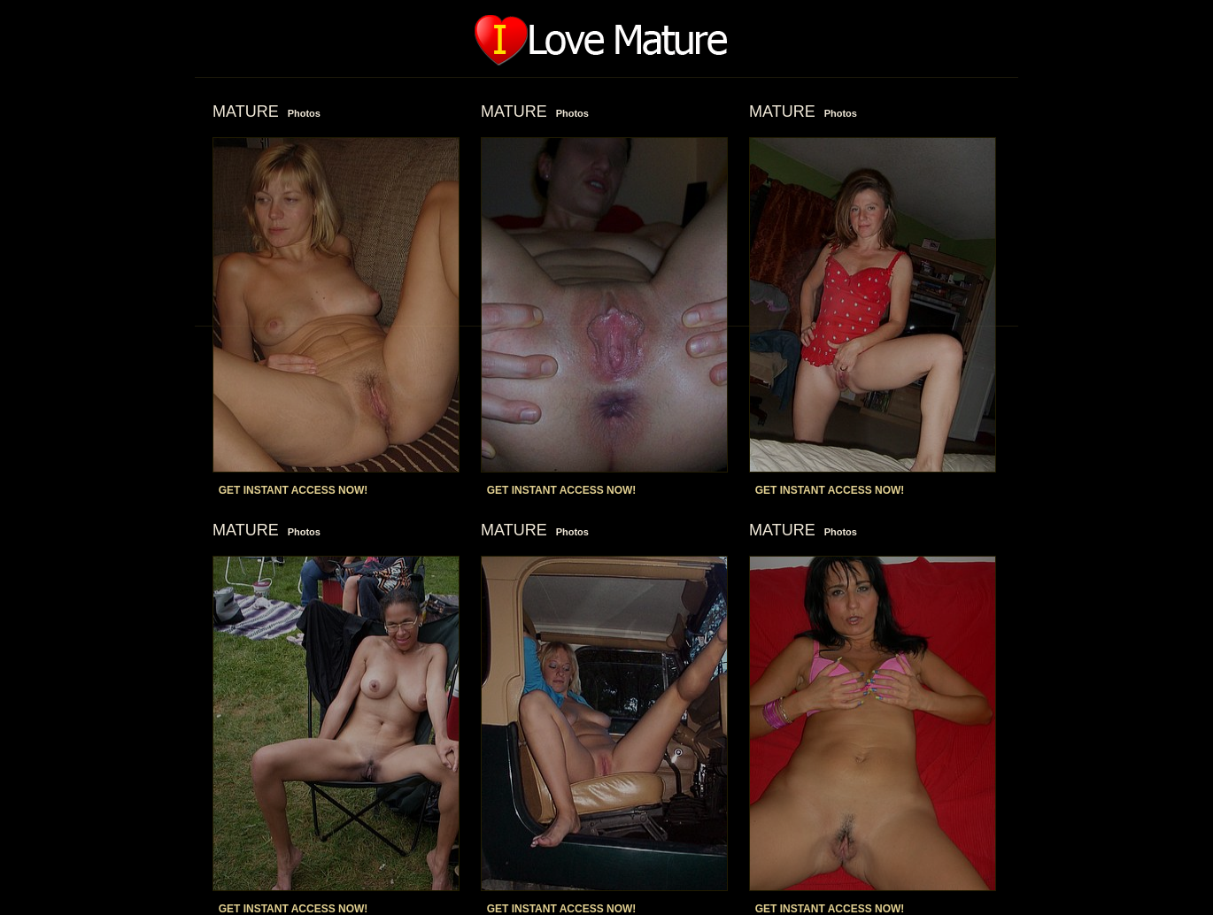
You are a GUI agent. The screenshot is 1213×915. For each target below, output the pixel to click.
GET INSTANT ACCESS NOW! (293, 490)
